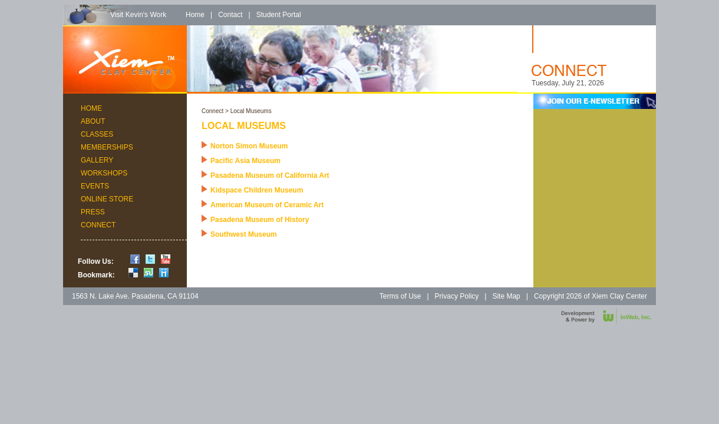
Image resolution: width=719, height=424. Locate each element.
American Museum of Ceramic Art (267, 205)
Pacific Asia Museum (245, 161)
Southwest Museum (243, 234)
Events (95, 186)
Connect (98, 225)
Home (195, 15)
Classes (97, 134)
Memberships (107, 147)
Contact (230, 15)
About (93, 121)
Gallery (97, 160)
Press (93, 212)
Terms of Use (400, 296)
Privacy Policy (457, 296)
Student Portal (278, 15)
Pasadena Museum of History (259, 220)
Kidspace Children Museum (256, 190)
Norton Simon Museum (249, 146)
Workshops (104, 173)
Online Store (107, 199)
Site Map (506, 296)
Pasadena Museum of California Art (269, 175)
